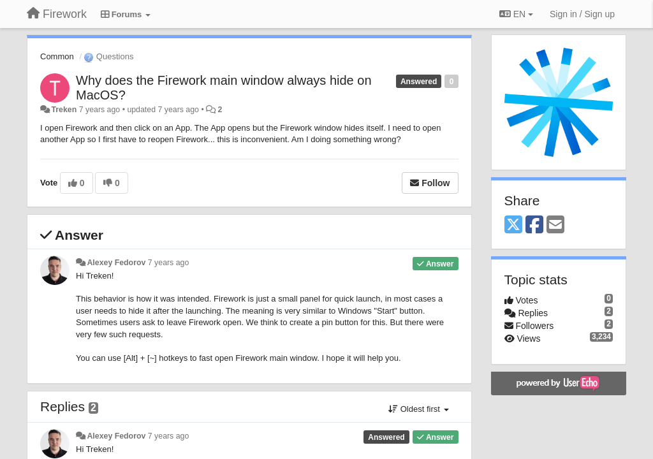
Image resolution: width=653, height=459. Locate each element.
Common (57, 56)
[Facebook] (534, 225)
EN (516, 14)
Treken (64, 109)
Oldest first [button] (418, 409)
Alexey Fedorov (116, 262)
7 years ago (168, 262)
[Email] (555, 225)
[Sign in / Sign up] (582, 14)
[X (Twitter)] (513, 225)
